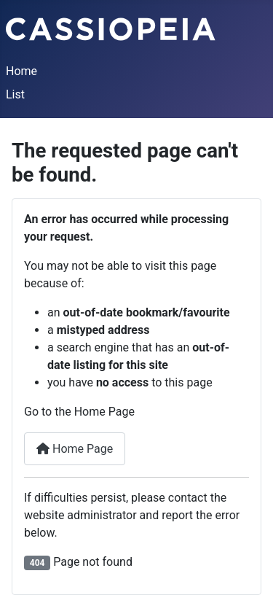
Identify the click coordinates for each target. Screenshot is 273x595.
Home (21, 71)
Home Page (74, 449)
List (15, 94)
